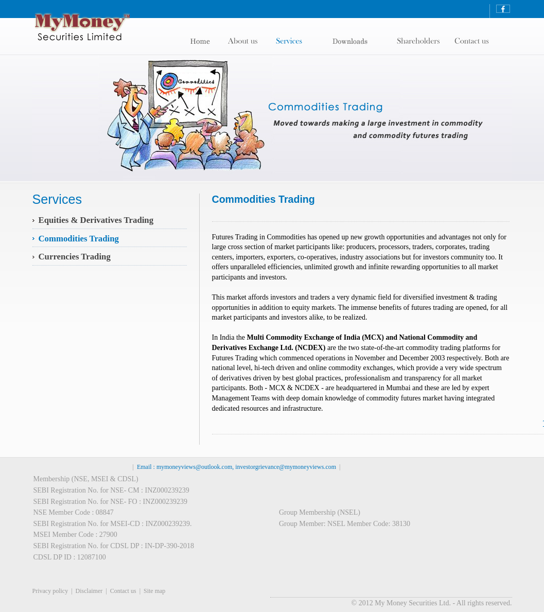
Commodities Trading (79, 238)
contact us (421, 41)
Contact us (123, 590)
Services (293, 41)
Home (206, 41)
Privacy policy (50, 590)
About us (247, 41)
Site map (154, 590)
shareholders (355, 41)
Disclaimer (89, 590)
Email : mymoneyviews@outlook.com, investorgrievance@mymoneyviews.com (236, 466)
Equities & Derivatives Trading (96, 220)
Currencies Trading (75, 256)
